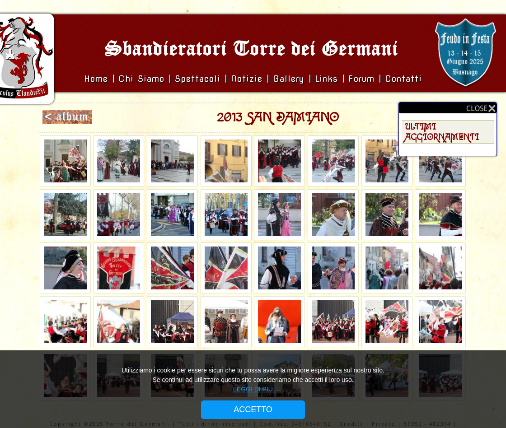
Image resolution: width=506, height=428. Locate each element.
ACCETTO (253, 409)
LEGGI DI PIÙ (253, 389)
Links (326, 79)
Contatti (403, 79)
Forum (361, 79)
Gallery (291, 79)
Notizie (246, 79)
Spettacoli (197, 79)
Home (98, 79)
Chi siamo (143, 79)
